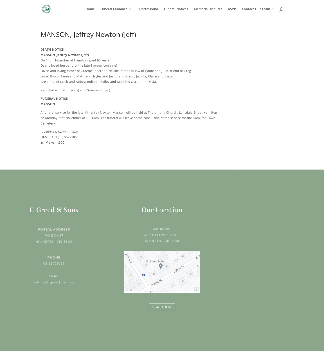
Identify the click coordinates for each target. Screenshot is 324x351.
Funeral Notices (176, 9)
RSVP (232, 9)
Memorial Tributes (208, 9)
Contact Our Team (256, 9)
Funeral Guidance (114, 9)
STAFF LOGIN (162, 307)
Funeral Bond (148, 9)
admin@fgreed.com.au (54, 282)
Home (90, 9)
